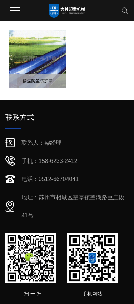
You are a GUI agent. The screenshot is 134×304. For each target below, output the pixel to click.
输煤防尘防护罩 (38, 80)
